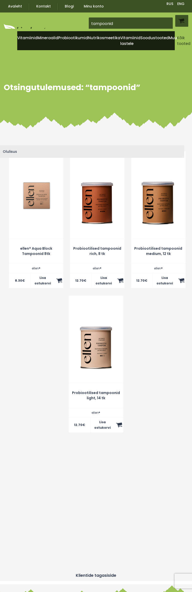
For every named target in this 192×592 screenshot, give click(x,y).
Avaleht (15, 6)
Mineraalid (48, 37)
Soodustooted (154, 37)
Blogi (69, 6)
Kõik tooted (183, 40)
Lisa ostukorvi (42, 280)
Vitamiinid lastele (130, 40)
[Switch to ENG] (181, 3)
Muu (173, 37)
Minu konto (94, 6)
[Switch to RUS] (170, 3)
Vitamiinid (27, 37)
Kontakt (43, 6)
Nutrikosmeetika (104, 37)
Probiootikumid (73, 37)
